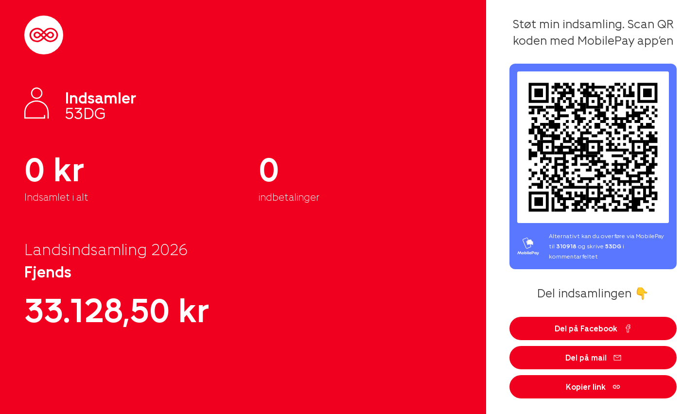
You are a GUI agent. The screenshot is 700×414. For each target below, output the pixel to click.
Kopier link (593, 386)
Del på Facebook (593, 328)
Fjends (47, 271)
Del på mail (593, 357)
